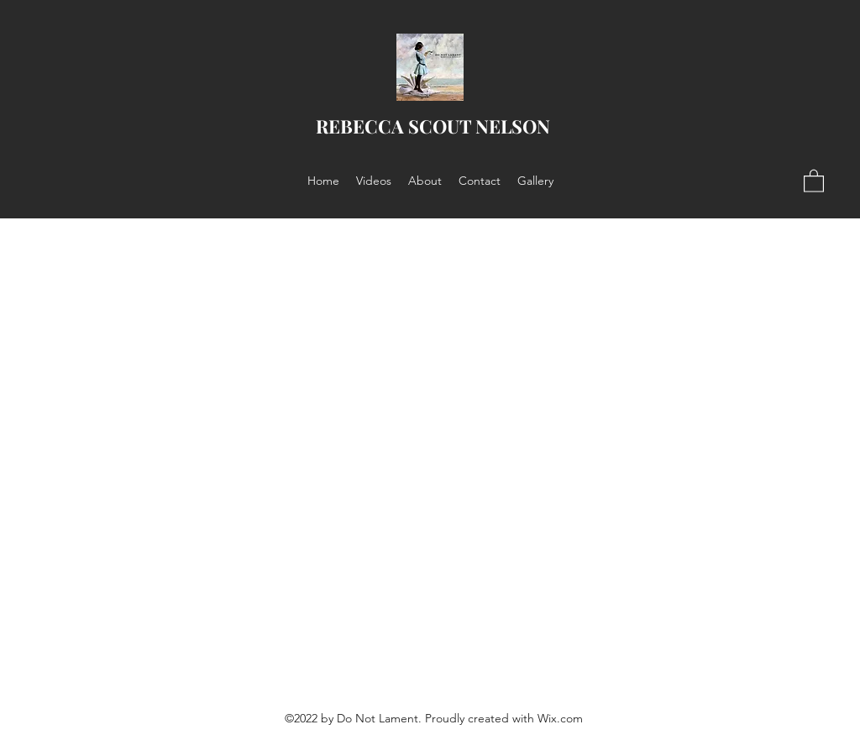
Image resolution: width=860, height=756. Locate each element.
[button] (814, 180)
